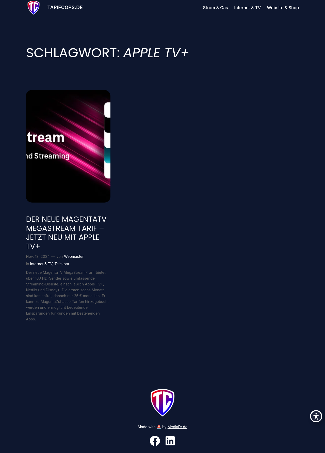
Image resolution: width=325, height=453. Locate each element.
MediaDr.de (177, 427)
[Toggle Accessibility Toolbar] (316, 416)
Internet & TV (41, 264)
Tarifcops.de (65, 7)
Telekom (61, 264)
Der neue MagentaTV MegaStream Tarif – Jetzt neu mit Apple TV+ (66, 233)
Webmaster (74, 256)
